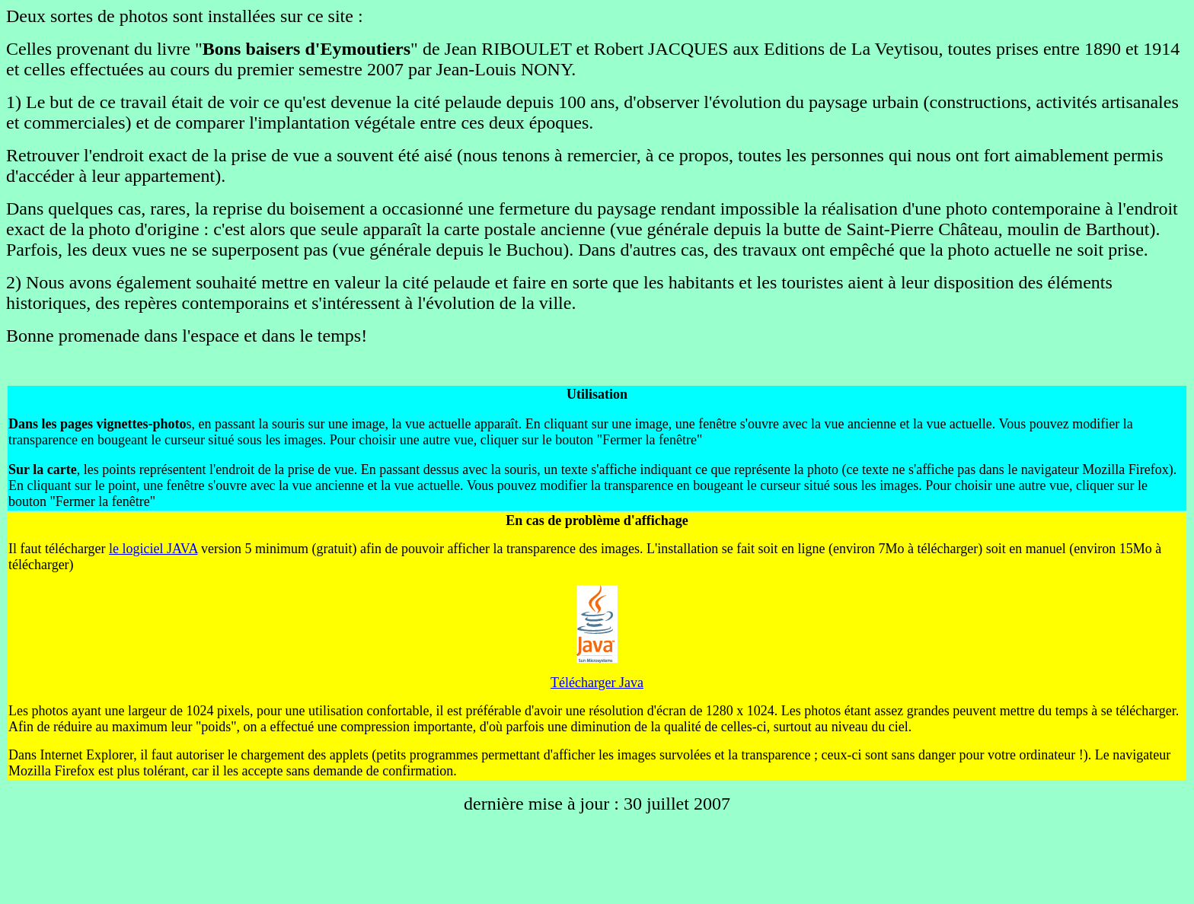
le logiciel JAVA (153, 548)
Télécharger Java (597, 682)
